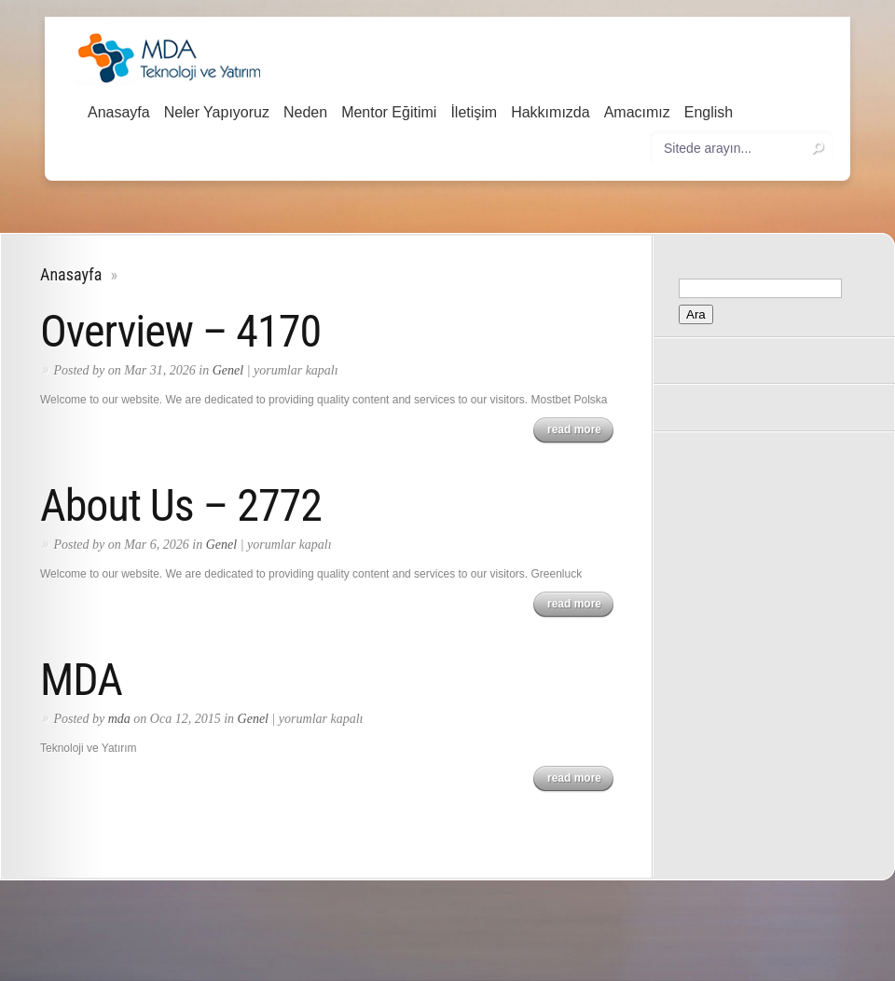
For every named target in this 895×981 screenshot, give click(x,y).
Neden (305, 112)
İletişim (473, 112)
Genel (228, 370)
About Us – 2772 (181, 505)
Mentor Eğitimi (388, 112)
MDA (81, 679)
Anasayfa (119, 112)
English (708, 112)
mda (119, 719)
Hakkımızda (550, 112)
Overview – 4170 (180, 331)
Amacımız (637, 112)
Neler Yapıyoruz (216, 112)
